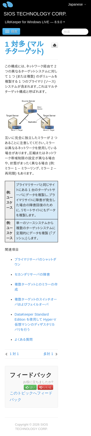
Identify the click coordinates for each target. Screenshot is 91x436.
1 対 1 (14, 354)
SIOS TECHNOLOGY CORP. (35, 13)
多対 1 (48, 354)
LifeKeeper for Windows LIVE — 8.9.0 (35, 22)
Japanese (77, 4)
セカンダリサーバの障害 (32, 274)
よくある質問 (24, 339)
